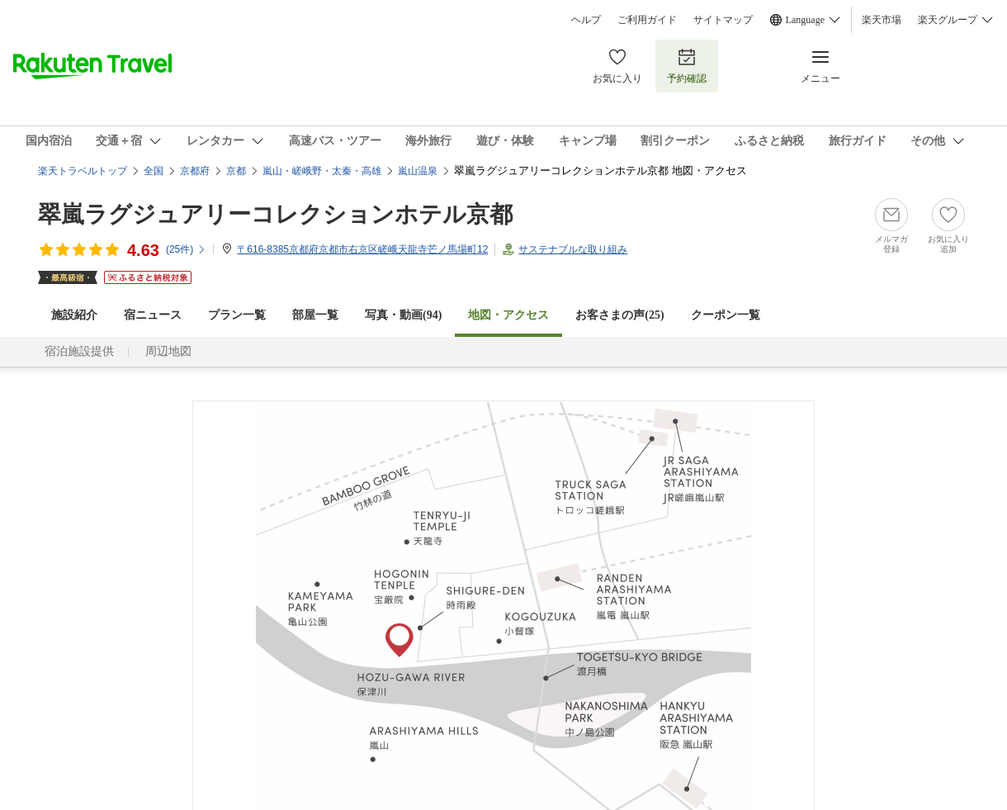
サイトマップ (723, 20)
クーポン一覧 (725, 315)
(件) (186, 249)
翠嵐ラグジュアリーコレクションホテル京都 (275, 214)
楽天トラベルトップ (82, 171)
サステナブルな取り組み (572, 249)
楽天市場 (881, 20)
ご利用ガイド (647, 20)
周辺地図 (168, 351)
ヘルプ (586, 20)
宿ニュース (153, 315)
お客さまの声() (619, 315)
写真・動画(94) (403, 315)
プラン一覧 (237, 315)
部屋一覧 (315, 315)
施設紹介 (74, 315)
